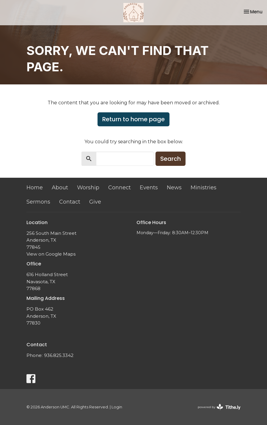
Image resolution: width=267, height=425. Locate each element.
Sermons (38, 202)
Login (116, 407)
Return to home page (133, 119)
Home (34, 187)
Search (170, 159)
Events (149, 187)
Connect (119, 187)
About (60, 187)
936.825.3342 (58, 355)
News (174, 187)
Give (95, 202)
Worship (88, 187)
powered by (219, 407)
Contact (69, 202)
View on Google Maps (51, 254)
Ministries (203, 187)
